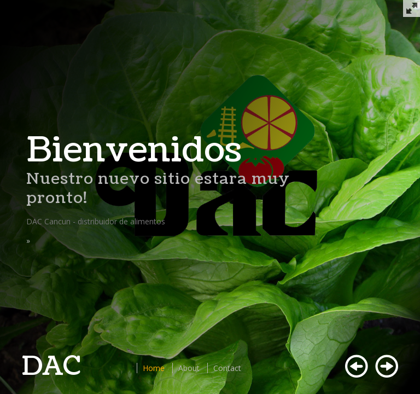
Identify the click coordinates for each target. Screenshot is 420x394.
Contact (227, 368)
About (189, 368)
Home (154, 368)
